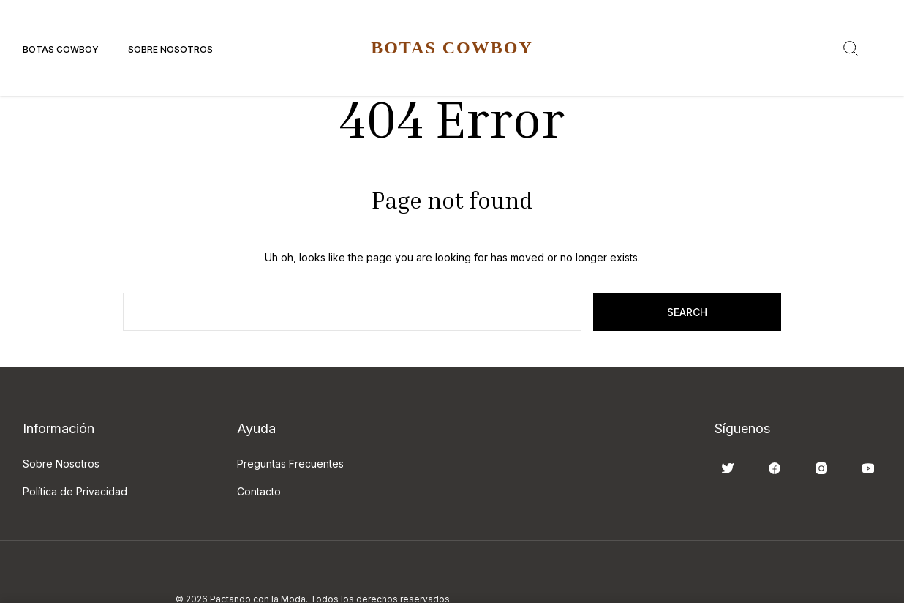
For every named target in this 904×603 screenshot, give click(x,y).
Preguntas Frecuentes (290, 463)
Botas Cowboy (61, 49)
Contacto (259, 491)
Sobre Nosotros (170, 49)
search (687, 312)
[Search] (850, 48)
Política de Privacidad (75, 491)
